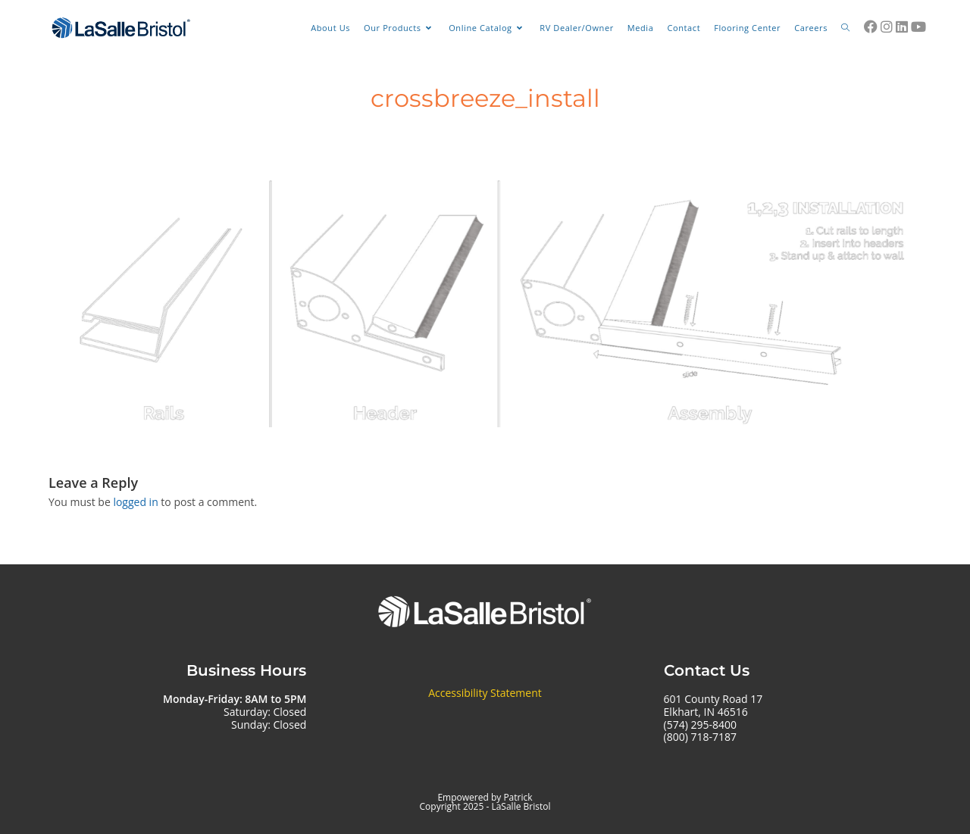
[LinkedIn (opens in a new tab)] (901, 26)
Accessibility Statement (485, 693)
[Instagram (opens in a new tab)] (886, 26)
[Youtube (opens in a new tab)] (918, 26)
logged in (135, 502)
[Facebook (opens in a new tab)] (870, 26)
